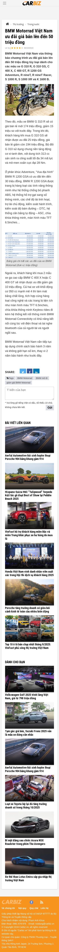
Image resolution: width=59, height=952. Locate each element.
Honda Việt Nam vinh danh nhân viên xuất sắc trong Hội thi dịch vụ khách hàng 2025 (29, 573)
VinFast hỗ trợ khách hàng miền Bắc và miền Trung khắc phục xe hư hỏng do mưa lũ (29, 535)
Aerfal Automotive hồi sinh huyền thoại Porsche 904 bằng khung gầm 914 (28, 457)
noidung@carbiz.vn (44, 923)
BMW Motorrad (24, 378)
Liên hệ (44, 908)
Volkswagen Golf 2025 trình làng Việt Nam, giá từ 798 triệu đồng (26, 696)
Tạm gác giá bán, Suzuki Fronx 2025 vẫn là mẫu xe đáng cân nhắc (28, 732)
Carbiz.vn (24, 927)
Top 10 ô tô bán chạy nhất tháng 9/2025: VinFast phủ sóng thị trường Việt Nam (28, 646)
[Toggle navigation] (5, 3)
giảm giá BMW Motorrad (18, 382)
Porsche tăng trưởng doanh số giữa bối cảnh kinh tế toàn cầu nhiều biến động (27, 609)
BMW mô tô (41, 378)
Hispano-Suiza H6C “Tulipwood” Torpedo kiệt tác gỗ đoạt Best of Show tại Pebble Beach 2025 (28, 495)
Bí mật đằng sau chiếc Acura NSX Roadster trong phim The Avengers (25, 842)
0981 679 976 (19, 923)
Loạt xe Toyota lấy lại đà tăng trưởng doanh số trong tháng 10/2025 (26, 805)
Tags (10, 378)
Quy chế (34, 908)
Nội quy (22, 908)
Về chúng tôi (8, 908)
